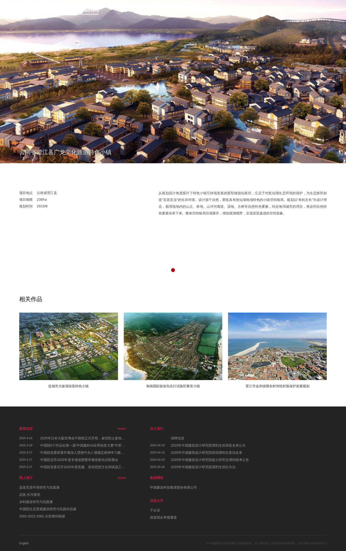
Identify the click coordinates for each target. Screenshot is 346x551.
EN (334, 12)
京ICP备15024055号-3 (312, 543)
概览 (261, 12)
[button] (173, 270)
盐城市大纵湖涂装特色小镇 (68, 386)
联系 (320, 12)
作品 (291, 12)
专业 (305, 12)
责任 (276, 12)
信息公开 (156, 501)
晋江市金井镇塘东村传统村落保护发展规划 (277, 386)
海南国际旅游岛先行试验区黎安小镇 (173, 386)
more (122, 428)
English (24, 543)
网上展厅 (26, 478)
